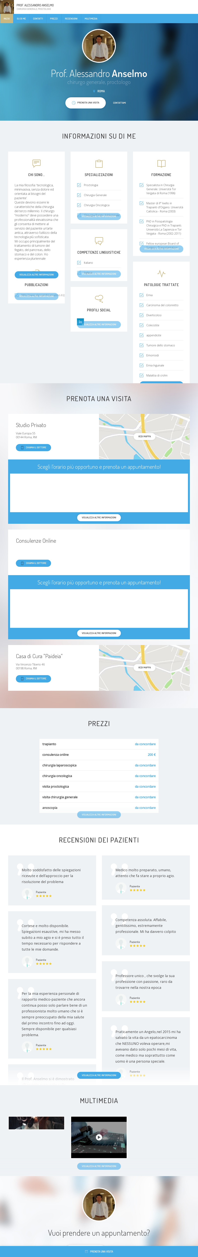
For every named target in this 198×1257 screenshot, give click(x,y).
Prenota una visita (99, 1251)
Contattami (119, 102)
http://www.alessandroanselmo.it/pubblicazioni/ (51, 295)
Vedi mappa (144, 436)
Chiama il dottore (33, 447)
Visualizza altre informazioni (36, 274)
